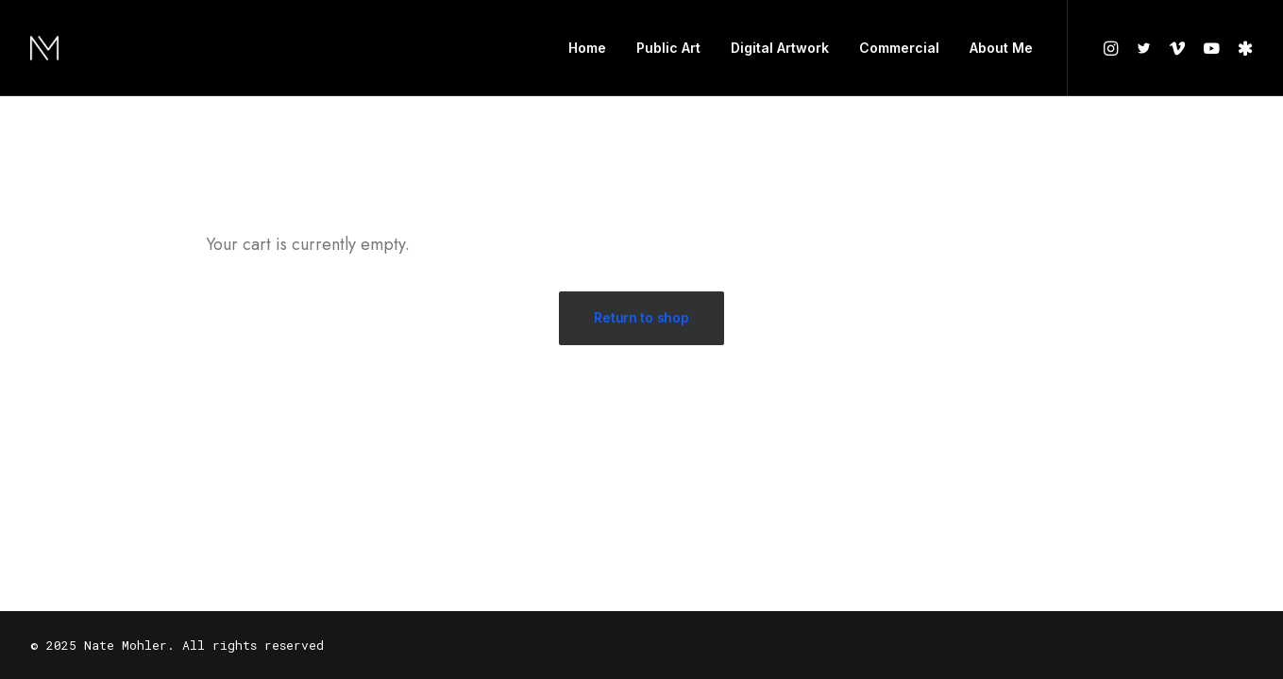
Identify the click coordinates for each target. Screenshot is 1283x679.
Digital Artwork (780, 48)
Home (587, 48)
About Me (1001, 48)
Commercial (899, 48)
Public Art (668, 48)
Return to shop (641, 317)
